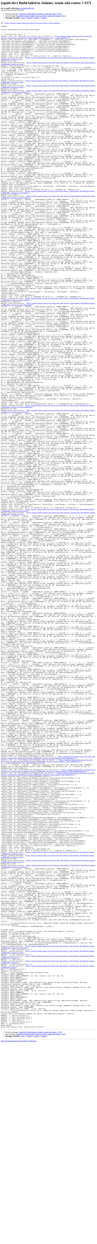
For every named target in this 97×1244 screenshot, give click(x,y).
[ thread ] (29, 18)
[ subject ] (36, 18)
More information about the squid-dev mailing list (18, 1242)
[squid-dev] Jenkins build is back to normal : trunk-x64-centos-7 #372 (41, 16)
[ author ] (44, 18)
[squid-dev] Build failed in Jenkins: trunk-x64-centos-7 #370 (40, 14)
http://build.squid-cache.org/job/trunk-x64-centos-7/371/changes (32, 23)
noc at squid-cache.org (26, 8)
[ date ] (23, 18)
